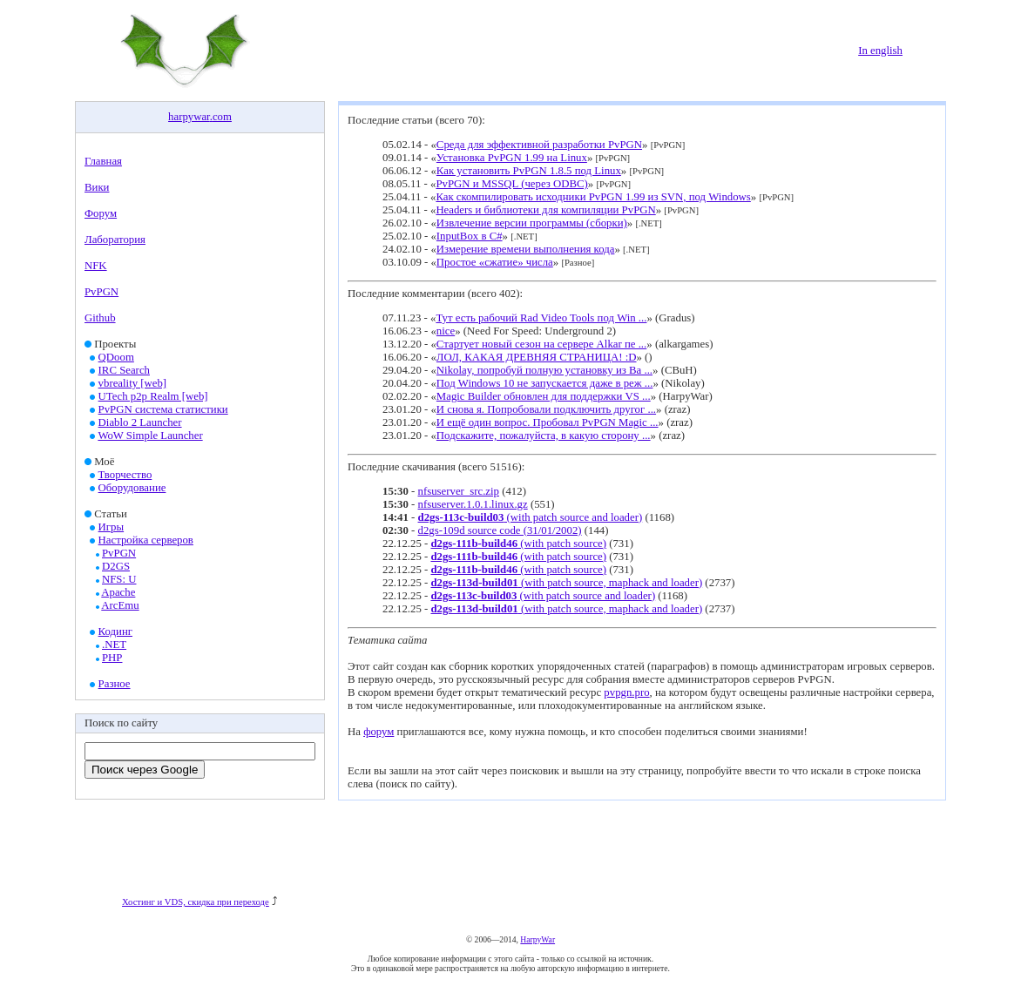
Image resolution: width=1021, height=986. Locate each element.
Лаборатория (115, 239)
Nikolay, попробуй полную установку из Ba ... (544, 370)
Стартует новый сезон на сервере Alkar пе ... (541, 344)
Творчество (125, 475)
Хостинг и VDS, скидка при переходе (195, 902)
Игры (111, 527)
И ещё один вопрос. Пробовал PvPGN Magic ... (547, 422)
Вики (97, 187)
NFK (96, 266)
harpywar (189, 117)
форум (378, 732)
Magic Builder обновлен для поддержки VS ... (543, 396)
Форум (101, 213)
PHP (112, 658)
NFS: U (119, 579)
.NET (114, 644)
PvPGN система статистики (163, 409)
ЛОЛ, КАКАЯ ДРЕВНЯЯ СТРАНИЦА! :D (536, 357)
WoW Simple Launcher (150, 435)
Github (100, 318)
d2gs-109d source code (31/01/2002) (500, 530)
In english (880, 50)
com (222, 117)
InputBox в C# (469, 236)
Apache (118, 592)
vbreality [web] (132, 383)
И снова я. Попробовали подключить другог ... (546, 409)
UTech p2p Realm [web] (153, 396)
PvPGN (101, 292)
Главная (103, 161)
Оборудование (132, 488)
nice (445, 331)
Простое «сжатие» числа (494, 262)
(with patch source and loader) (530, 517)
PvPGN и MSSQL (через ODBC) (511, 184)
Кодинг (115, 631)
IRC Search (124, 370)
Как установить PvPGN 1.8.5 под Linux (528, 171)
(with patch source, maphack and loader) (566, 583)
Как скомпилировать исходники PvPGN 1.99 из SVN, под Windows (593, 197)
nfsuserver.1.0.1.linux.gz (473, 504)
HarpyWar (537, 939)
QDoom (116, 357)
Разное (114, 684)
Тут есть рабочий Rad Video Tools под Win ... (541, 318)
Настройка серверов (145, 540)
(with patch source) (518, 543)
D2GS (116, 566)
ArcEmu (120, 605)
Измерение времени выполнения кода (525, 249)
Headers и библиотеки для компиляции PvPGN (545, 210)
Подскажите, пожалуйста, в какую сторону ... (543, 435)
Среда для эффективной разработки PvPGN (539, 144)
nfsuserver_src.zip (458, 491)
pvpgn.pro (626, 692)
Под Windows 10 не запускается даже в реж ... (544, 383)
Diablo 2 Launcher (140, 422)
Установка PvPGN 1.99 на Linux (511, 158)
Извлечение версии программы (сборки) (531, 223)
